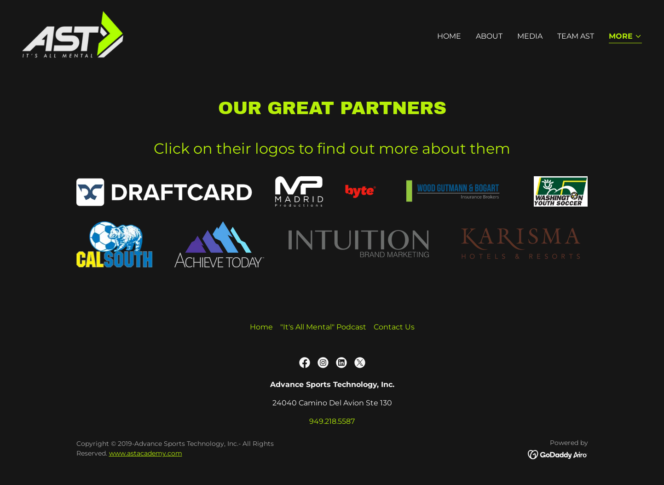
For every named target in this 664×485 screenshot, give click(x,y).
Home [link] (449, 36)
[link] (72, 34)
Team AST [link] (575, 36)
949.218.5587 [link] (332, 421)
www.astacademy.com (145, 453)
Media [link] (530, 36)
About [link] (489, 36)
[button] (625, 37)
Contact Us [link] (394, 327)
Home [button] (261, 327)
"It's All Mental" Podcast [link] (323, 327)
